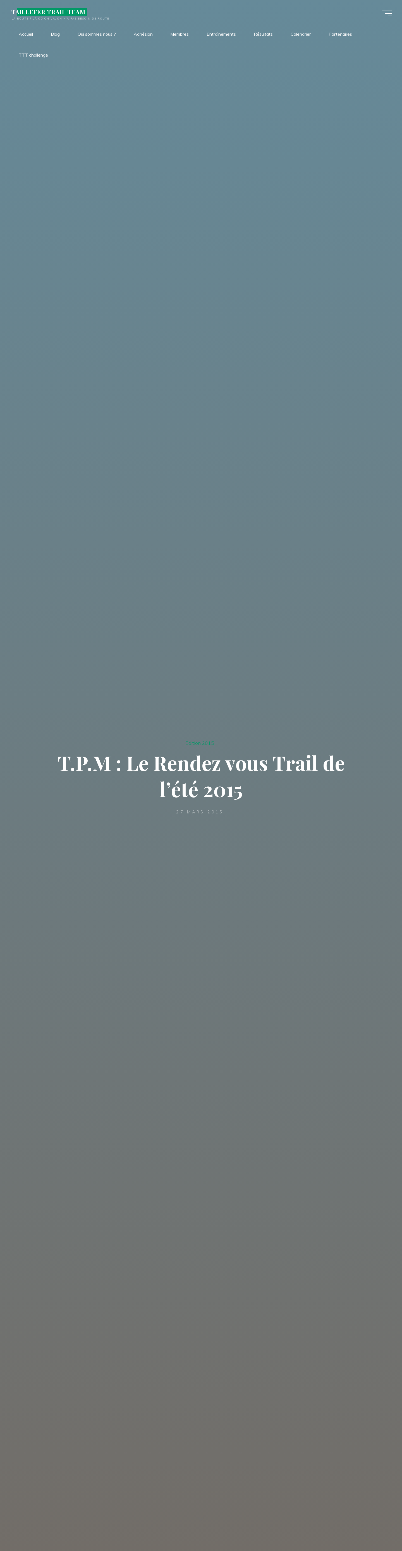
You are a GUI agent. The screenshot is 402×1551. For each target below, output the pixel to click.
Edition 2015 (199, 743)
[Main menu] (386, 13)
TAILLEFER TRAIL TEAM (50, 12)
